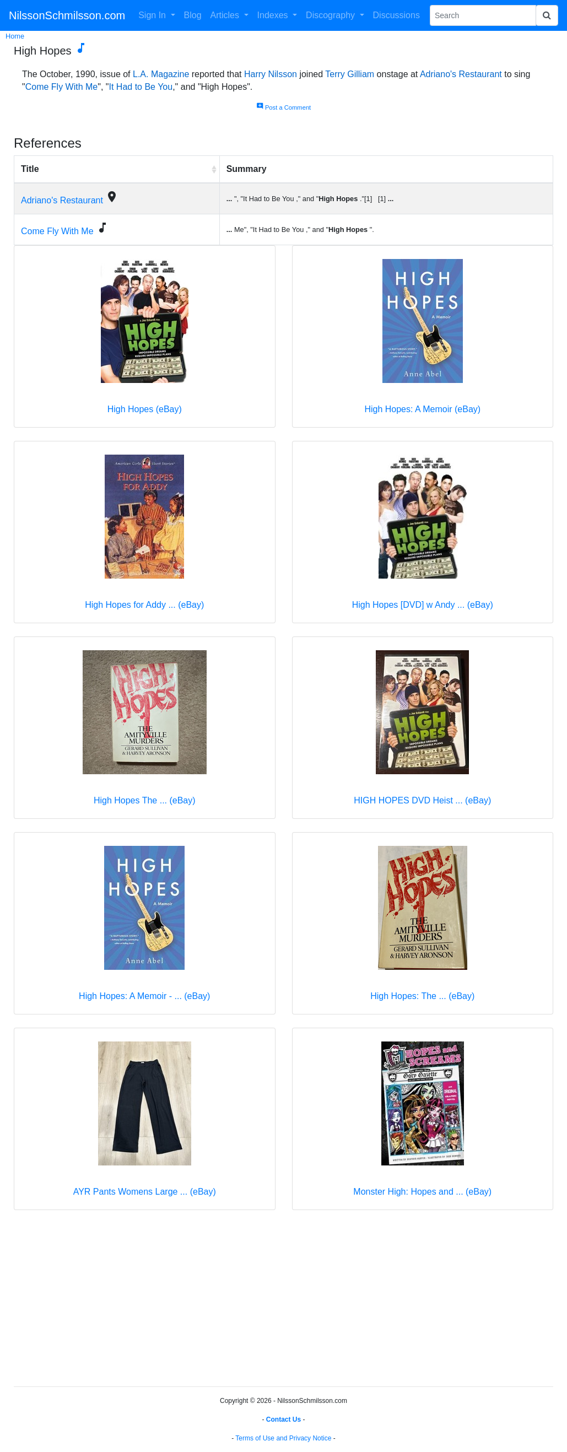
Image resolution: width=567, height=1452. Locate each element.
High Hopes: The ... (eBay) (422, 996)
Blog (193, 15)
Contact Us (283, 1419)
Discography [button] (331, 15)
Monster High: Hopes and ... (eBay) (422, 1191)
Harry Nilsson (270, 74)
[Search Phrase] (483, 15)
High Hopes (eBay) (144, 409)
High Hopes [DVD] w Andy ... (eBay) (422, 604)
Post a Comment (283, 107)
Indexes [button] (273, 15)
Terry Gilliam (349, 74)
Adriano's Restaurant (461, 74)
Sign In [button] (153, 15)
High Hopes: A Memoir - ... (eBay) (144, 996)
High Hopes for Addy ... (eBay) (144, 604)
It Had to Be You (141, 86)
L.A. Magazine (161, 74)
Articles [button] (226, 15)
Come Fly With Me (61, 86)
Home (15, 36)
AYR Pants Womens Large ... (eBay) (144, 1191)
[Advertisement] (283, 1300)
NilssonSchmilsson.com (67, 15)
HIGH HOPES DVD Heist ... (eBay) (422, 800)
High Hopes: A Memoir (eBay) (422, 409)
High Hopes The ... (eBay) (145, 800)
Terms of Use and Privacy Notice (283, 1438)
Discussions (396, 15)
